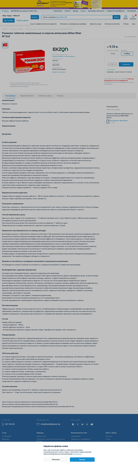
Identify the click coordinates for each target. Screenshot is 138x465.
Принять (82, 459)
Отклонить (56, 459)
